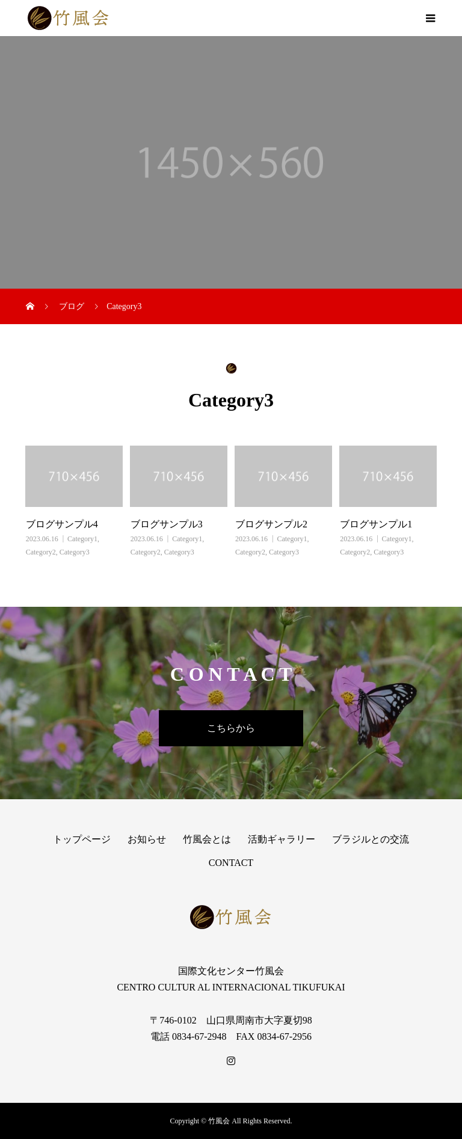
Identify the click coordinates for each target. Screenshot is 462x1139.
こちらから (231, 728)
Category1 (82, 539)
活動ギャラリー (281, 839)
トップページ (82, 839)
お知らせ (147, 839)
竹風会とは (207, 839)
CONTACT (231, 863)
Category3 (75, 552)
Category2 (41, 552)
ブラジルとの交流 (370, 839)
